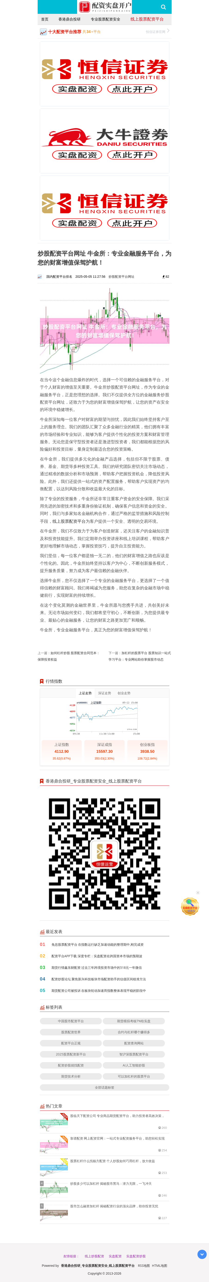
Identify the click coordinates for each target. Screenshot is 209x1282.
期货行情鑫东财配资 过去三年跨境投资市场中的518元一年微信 (96, 967)
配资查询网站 (134, 1043)
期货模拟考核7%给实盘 (134, 1021)
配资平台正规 (71, 1043)
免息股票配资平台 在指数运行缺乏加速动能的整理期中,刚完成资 (97, 944)
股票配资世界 (71, 1032)
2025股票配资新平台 (71, 1054)
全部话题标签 (104, 1087)
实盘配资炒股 (136, 1256)
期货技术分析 (71, 1076)
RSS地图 (144, 1265)
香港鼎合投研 (69, 19)
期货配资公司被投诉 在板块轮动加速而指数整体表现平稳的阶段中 (98, 990)
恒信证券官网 (157, 31)
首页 (44, 19)
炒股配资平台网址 (121, 276)
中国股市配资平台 (71, 1021)
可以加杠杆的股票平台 (134, 1076)
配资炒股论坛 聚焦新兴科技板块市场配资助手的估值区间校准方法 (98, 979)
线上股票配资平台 (147, 19)
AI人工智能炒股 (134, 1065)
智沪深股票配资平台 (133, 1054)
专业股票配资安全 (105, 19)
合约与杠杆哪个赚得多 (134, 1032)
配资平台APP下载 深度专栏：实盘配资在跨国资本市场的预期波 (96, 956)
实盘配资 (115, 1256)
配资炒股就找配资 (71, 1065)
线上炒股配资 (94, 1256)
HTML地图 (159, 1265)
